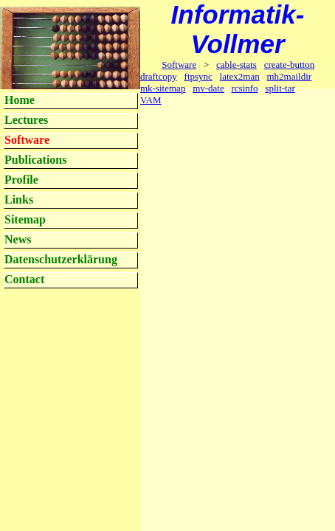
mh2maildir (289, 76)
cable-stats (236, 64)
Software (179, 64)
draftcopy (158, 76)
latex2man (240, 76)
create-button (289, 64)
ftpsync (198, 76)
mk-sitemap (162, 88)
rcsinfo (244, 88)
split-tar (279, 88)
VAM (151, 99)
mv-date (208, 88)
